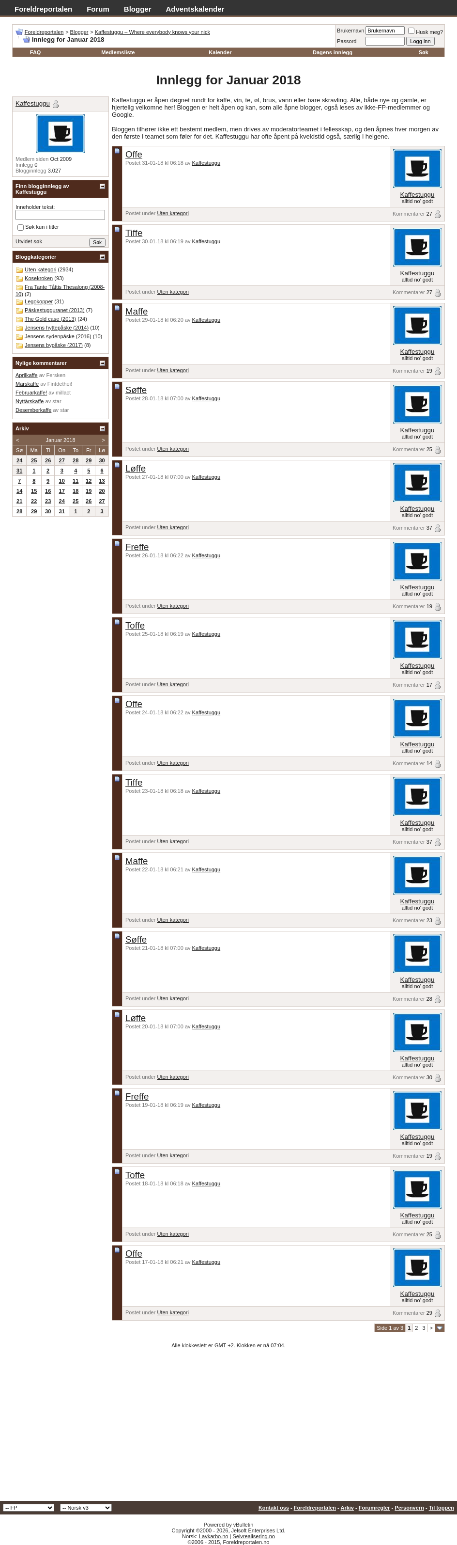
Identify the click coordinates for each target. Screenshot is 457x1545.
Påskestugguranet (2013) (55, 310)
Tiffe (133, 233)
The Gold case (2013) (50, 319)
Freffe (137, 547)
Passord (346, 41)
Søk (423, 52)
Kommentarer (409, 214)
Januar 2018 (60, 440)
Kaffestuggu (206, 163)
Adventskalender (195, 9)
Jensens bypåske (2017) (54, 345)
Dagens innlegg (332, 52)
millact (63, 392)
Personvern (409, 1508)
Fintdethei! (59, 384)
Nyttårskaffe (29, 401)
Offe (133, 154)
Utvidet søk (28, 241)
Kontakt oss (274, 1508)
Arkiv (347, 1508)
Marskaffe (27, 384)
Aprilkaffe (26, 375)
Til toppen (441, 1508)
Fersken (55, 375)
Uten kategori (172, 213)
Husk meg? (425, 32)
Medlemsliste (118, 52)
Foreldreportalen (43, 9)
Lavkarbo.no (213, 1536)
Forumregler (374, 1508)
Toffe (135, 625)
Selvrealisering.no (253, 1536)
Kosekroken (39, 278)
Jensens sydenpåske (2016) (58, 336)
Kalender (220, 52)
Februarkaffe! (31, 392)
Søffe (136, 390)
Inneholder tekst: (35, 207)
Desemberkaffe (33, 410)
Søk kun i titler (38, 227)
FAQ (35, 52)
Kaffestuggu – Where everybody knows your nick (152, 32)
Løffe (135, 468)
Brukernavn (350, 30)
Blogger (138, 9)
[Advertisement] (228, 1428)
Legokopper (39, 301)
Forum (98, 9)
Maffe (136, 311)
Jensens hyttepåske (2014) (57, 328)
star (56, 401)
